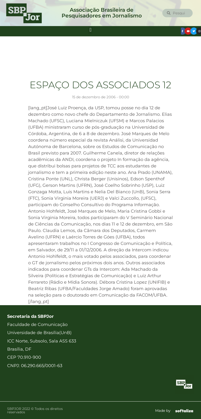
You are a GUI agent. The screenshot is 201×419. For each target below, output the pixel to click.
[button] (90, 30)
